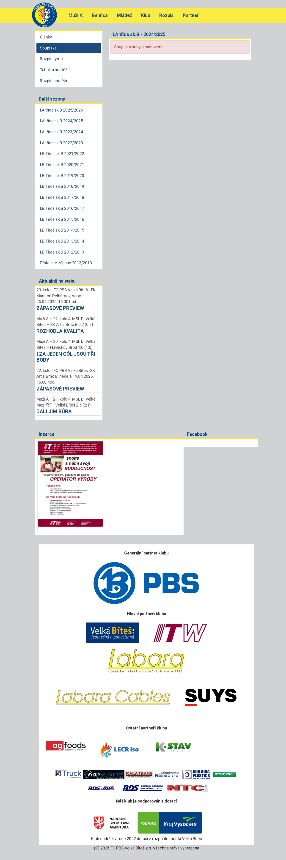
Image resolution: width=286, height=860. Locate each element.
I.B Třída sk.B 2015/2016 (62, 219)
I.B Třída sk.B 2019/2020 (62, 175)
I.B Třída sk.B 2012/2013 (62, 252)
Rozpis (166, 15)
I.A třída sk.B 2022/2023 (61, 142)
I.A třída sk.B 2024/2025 (61, 120)
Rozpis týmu (51, 58)
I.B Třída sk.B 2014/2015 (62, 230)
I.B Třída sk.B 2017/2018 (62, 197)
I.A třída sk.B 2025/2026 (61, 110)
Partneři (191, 15)
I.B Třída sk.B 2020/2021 (62, 164)
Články (46, 37)
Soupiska (48, 48)
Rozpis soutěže (54, 80)
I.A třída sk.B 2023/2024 (61, 131)
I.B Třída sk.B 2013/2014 (62, 241)
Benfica (100, 15)
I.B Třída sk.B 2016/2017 (62, 208)
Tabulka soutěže (55, 69)
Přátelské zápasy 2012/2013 (66, 262)
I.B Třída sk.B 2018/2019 (62, 186)
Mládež (124, 15)
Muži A (76, 15)
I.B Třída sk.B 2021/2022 (62, 153)
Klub (145, 15)
